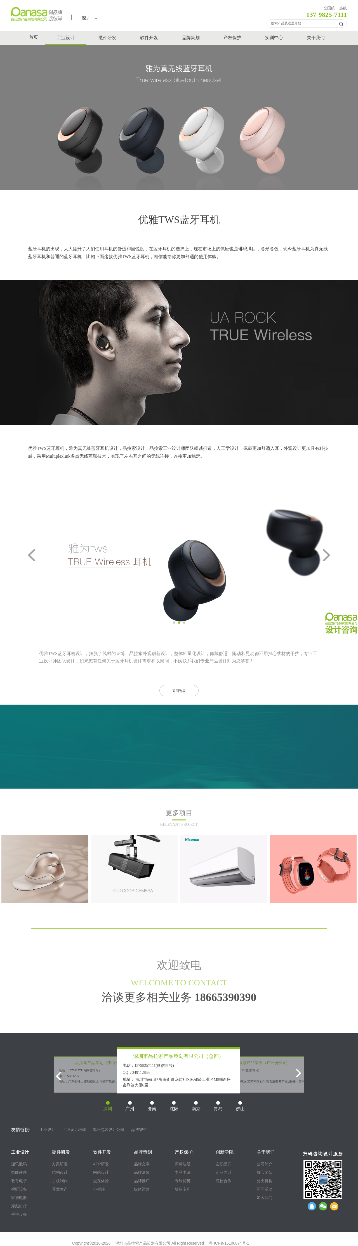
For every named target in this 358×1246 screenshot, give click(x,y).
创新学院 (225, 1152)
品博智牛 (139, 1130)
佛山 (240, 1106)
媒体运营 (142, 1189)
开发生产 (60, 1189)
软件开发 (149, 37)
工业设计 (66, 37)
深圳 (90, 18)
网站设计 (101, 1172)
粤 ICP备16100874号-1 (229, 1243)
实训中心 (274, 37)
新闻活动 (264, 1189)
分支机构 (264, 1181)
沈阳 (173, 1106)
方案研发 (60, 1164)
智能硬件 (19, 1172)
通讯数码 (19, 1164)
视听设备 (19, 1189)
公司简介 (264, 1164)
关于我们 (316, 37)
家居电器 (19, 1197)
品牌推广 (142, 1181)
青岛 (218, 1106)
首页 (33, 37)
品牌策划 (191, 37)
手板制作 (60, 1181)
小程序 (99, 1189)
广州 (129, 1106)
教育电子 (19, 1181)
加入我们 (264, 1197)
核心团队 (264, 1172)
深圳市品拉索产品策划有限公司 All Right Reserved (160, 1243)
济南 (151, 1106)
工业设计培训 (74, 1130)
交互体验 (101, 1181)
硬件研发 (107, 37)
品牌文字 (142, 1164)
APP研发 (101, 1164)
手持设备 (19, 1214)
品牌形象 (142, 1172)
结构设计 (60, 1172)
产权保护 (232, 37)
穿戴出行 (19, 1206)
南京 (196, 1106)
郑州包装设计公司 (108, 1130)
